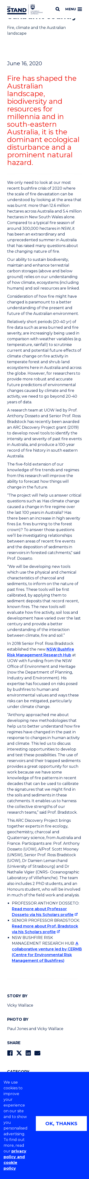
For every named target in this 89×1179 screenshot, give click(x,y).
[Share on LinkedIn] (28, 1053)
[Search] (57, 9)
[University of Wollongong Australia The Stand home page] (25, 9)
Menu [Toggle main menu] (73, 9)
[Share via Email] (37, 1053)
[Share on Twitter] (19, 1053)
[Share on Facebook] (10, 1053)
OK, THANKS (61, 1123)
